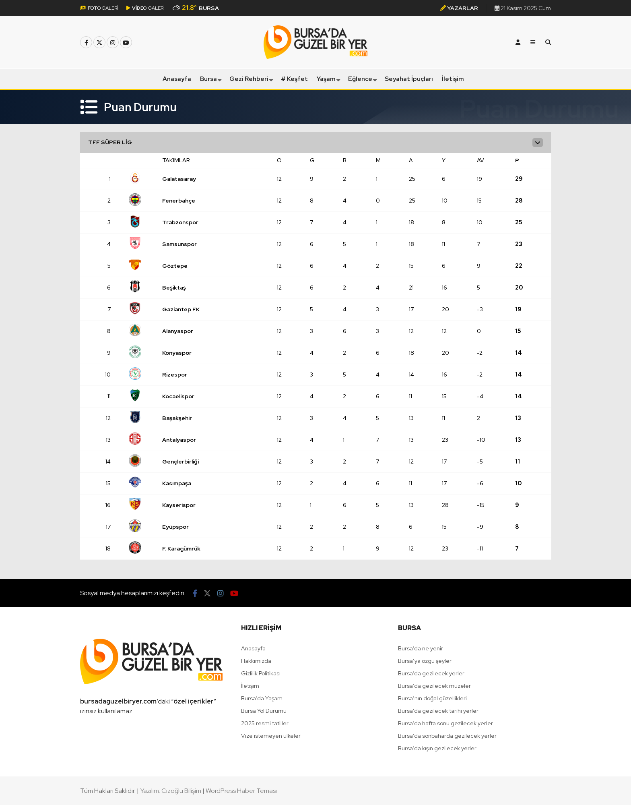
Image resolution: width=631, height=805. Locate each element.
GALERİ (99, 8)
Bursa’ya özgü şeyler (425, 660)
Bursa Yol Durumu (264, 710)
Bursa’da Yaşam (262, 698)
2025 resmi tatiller (265, 723)
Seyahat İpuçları (409, 79)
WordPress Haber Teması (241, 790)
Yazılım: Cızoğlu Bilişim (170, 790)
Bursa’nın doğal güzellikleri (432, 698)
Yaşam (326, 79)
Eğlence (360, 79)
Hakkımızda (256, 660)
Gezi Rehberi (248, 79)
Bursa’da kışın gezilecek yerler (437, 748)
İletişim (453, 79)
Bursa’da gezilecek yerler (431, 673)
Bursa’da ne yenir (420, 648)
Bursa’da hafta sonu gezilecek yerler (445, 723)
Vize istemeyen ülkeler (271, 735)
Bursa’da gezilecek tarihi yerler (438, 710)
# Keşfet (294, 79)
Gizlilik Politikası (260, 673)
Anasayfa (177, 79)
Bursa (208, 79)
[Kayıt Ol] (518, 42)
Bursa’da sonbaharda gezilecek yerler (447, 735)
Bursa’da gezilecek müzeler (434, 685)
